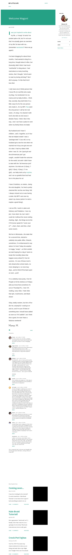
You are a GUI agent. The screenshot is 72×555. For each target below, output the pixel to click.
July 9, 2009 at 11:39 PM (20, 337)
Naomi (13, 412)
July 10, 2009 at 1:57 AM (23, 345)
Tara (27, 107)
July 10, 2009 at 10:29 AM (22, 387)
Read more (26, 504)
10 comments (15, 504)
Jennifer (13, 378)
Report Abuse (60, 47)
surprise (29, 172)
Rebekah (14, 358)
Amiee (13, 422)
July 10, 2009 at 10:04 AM (21, 378)
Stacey (13, 337)
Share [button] (31, 330)
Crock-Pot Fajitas (17, 537)
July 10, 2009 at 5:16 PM (20, 412)
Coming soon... (16, 488)
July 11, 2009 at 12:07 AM (20, 422)
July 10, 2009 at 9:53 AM (21, 358)
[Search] (46, 3)
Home (10, 6)
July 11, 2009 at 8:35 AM (22, 436)
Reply (13, 343)
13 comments (15, 530)
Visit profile (64, 37)
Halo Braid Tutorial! (14, 513)
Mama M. (64, 24)
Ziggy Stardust (15, 345)
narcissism (19, 47)
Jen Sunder (14, 387)
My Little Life (13, 3)
